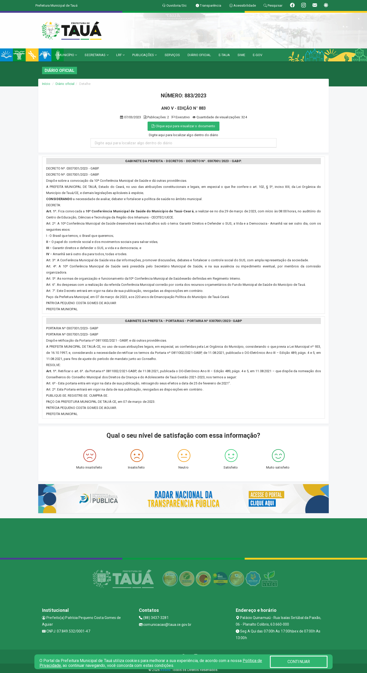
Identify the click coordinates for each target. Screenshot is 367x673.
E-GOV (258, 55)
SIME (241, 55)
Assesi (165, 670)
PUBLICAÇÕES (144, 55)
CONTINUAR (298, 661)
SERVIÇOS (172, 55)
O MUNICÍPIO (66, 55)
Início (46, 84)
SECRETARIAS (96, 55)
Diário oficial (65, 84)
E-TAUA (224, 55)
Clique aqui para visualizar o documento (183, 126)
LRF (120, 55)
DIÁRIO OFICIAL (199, 55)
